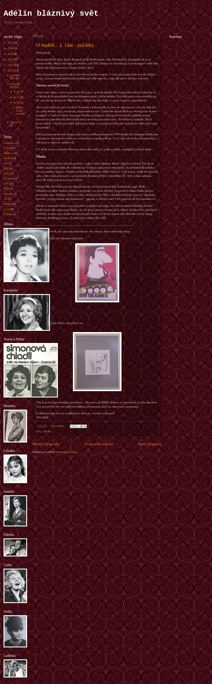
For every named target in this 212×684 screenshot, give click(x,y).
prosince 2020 (14, 77)
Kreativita (9, 178)
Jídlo (6, 168)
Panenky (8, 194)
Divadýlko (9, 143)
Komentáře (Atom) (66, 452)
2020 (11, 70)
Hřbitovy (8, 153)
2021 (11, 65)
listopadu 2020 (14, 85)
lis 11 (17, 97)
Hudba (47, 431)
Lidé (6, 183)
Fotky (7, 148)
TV (5, 199)
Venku (7, 204)
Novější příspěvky (46, 444)
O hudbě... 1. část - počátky (65, 45)
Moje (6, 188)
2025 (11, 42)
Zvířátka (8, 214)
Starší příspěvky (150, 444)
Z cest (7, 209)
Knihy (7, 173)
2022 (11, 59)
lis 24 (17, 91)
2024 (11, 48)
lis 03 (17, 102)
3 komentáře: (57, 426)
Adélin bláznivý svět (51, 13)
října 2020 (16, 122)
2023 (11, 54)
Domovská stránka (99, 444)
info (6, 163)
